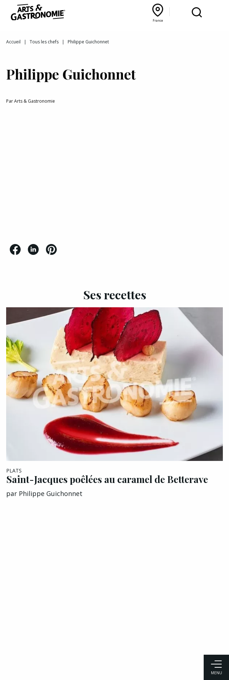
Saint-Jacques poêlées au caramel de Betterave (107, 479)
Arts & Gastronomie (34, 101)
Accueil (13, 42)
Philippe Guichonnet (50, 493)
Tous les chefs (44, 42)
